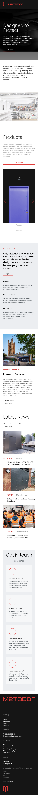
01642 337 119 (19, 561)
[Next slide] (31, 201)
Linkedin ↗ (6, 762)
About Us (6, 721)
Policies (6, 725)
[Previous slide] (7, 201)
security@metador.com (12, 736)
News (5, 723)
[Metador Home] (13, 4)
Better (11, 781)
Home (5, 719)
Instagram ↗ (7, 764)
